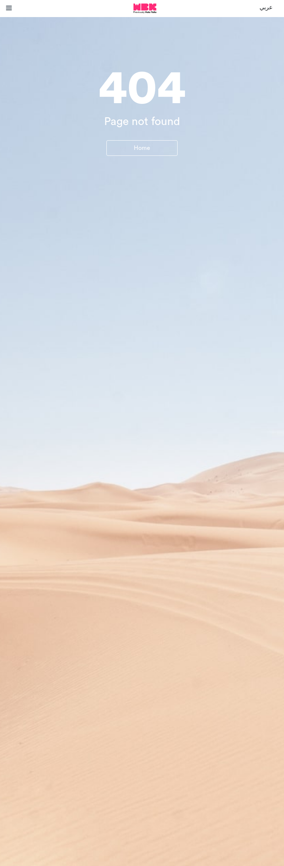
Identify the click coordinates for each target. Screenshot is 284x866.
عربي (266, 7)
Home (142, 148)
